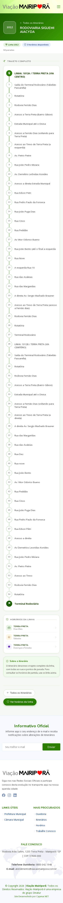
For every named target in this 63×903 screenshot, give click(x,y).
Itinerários (41, 820)
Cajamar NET (42, 896)
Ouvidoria (41, 814)
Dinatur (37, 892)
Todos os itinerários (32, 23)
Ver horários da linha (20, 702)
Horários (40, 825)
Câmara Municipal (14, 820)
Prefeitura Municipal (15, 814)
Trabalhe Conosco (46, 831)
